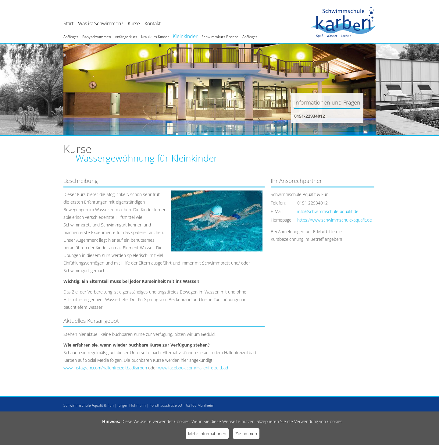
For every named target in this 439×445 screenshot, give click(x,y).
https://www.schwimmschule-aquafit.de (334, 220)
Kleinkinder (185, 36)
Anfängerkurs (126, 36)
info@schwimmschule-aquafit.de (328, 211)
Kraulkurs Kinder (155, 36)
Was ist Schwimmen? (100, 23)
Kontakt (153, 23)
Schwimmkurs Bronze (220, 36)
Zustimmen (246, 433)
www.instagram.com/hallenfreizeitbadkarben (105, 368)
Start (68, 23)
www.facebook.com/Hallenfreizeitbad (193, 368)
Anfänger (70, 36)
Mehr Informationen (207, 433)
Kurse (134, 23)
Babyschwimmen (96, 36)
